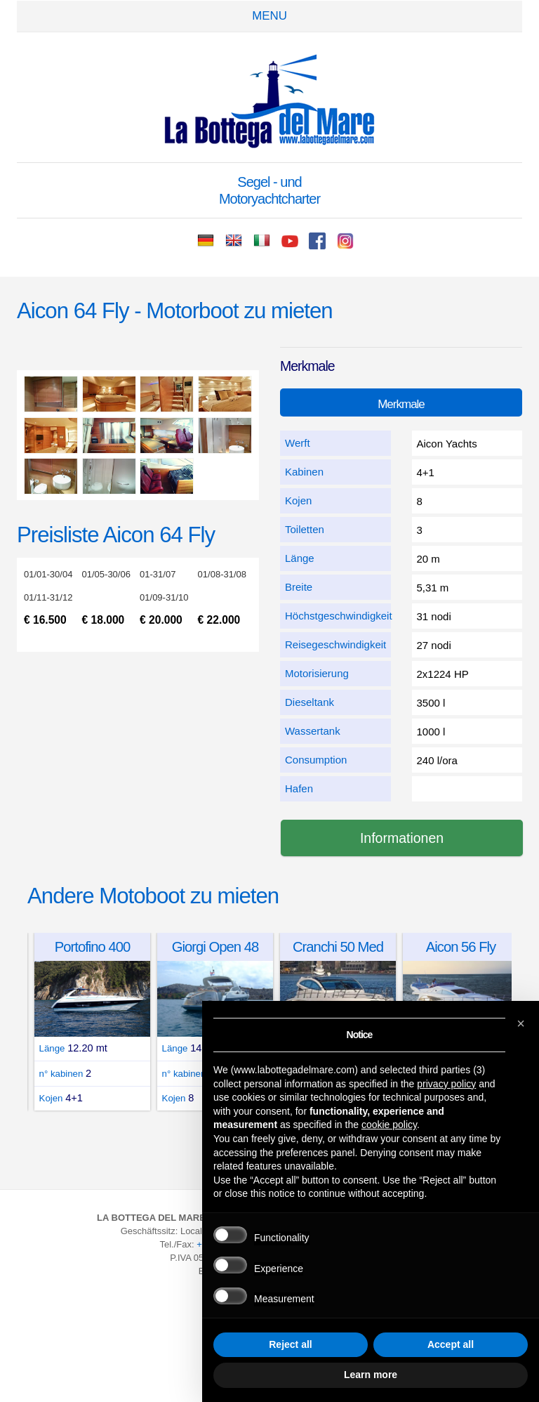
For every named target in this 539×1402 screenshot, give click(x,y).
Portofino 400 (93, 947)
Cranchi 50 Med (338, 947)
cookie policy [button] (389, 1124)
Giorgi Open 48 (215, 947)
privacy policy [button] (446, 1083)
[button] (521, 1023)
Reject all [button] (290, 1344)
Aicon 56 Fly (461, 947)
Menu (269, 15)
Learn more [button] (370, 1374)
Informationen (402, 838)
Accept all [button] (450, 1344)
